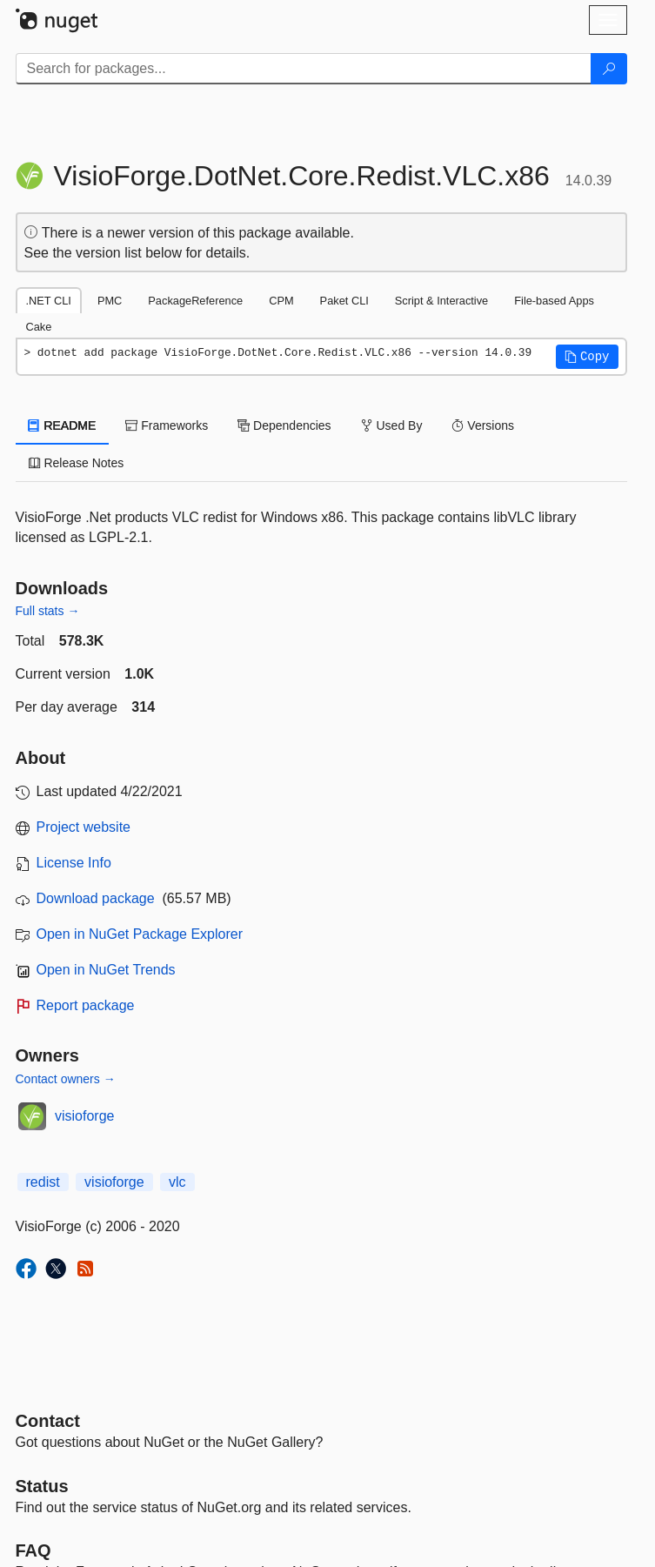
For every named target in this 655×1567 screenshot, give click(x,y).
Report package (86, 1005)
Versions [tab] (482, 425)
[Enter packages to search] (304, 68)
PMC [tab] (109, 300)
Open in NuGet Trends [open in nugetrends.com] (106, 969)
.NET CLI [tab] (48, 300)
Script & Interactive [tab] (441, 300)
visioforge (84, 1115)
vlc (177, 1182)
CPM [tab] (281, 300)
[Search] (609, 68)
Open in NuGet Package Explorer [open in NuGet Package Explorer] (140, 934)
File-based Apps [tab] (554, 300)
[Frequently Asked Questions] (33, 1550)
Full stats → (48, 611)
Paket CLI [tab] (344, 300)
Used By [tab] (392, 425)
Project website (84, 827)
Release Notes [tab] (76, 463)
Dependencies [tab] (284, 425)
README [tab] (63, 425)
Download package (96, 898)
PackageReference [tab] (195, 300)
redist (43, 1182)
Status (42, 1486)
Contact (48, 1420)
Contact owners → (66, 1079)
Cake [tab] (39, 326)
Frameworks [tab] (166, 425)
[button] (587, 357)
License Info (74, 862)
